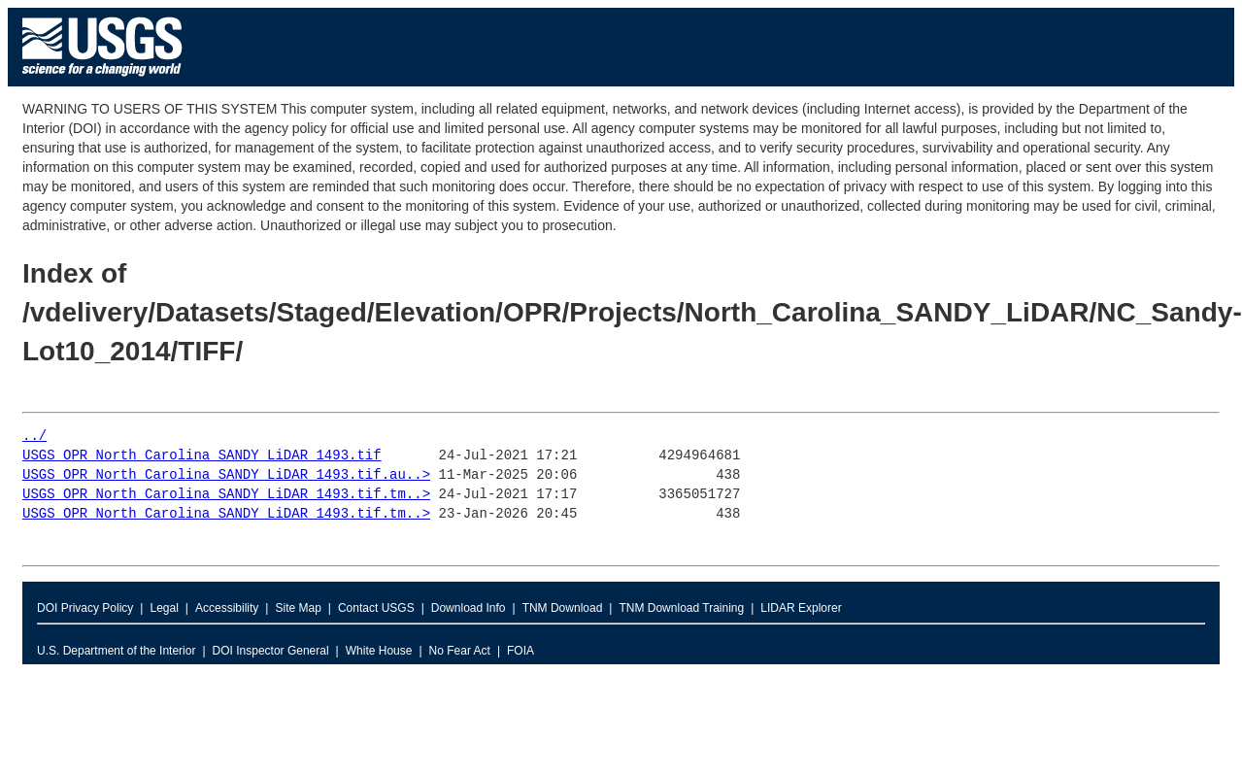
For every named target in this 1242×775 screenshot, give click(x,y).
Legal (164, 608)
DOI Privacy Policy (85, 608)
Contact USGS (376, 608)
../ (34, 436)
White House (379, 650)
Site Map (297, 608)
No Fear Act (459, 650)
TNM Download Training (681, 608)
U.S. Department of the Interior (116, 650)
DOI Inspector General (271, 650)
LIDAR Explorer (800, 608)
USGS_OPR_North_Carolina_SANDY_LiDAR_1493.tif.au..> (226, 475)
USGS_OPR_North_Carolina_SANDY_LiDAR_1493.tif (202, 456)
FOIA (520, 650)
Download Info (468, 608)
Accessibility (226, 608)
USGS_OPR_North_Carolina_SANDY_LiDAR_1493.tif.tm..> (226, 495)
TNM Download (562, 608)
